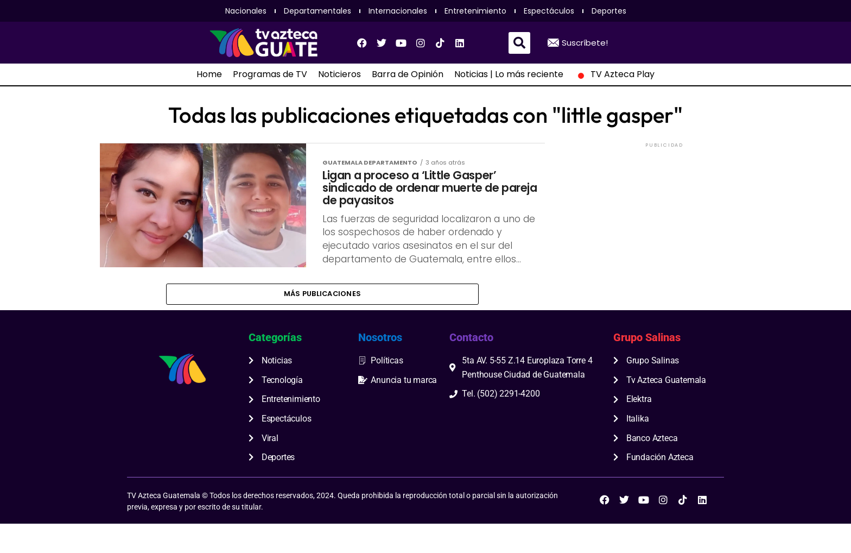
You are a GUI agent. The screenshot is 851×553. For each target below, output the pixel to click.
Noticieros (339, 74)
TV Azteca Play (614, 74)
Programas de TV (270, 74)
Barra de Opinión (407, 74)
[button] (519, 43)
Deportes (609, 10)
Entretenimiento (475, 10)
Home (209, 74)
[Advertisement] (664, 218)
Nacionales (245, 10)
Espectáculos (549, 10)
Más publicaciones (322, 321)
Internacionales (398, 10)
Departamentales (317, 10)
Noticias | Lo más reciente (508, 74)
